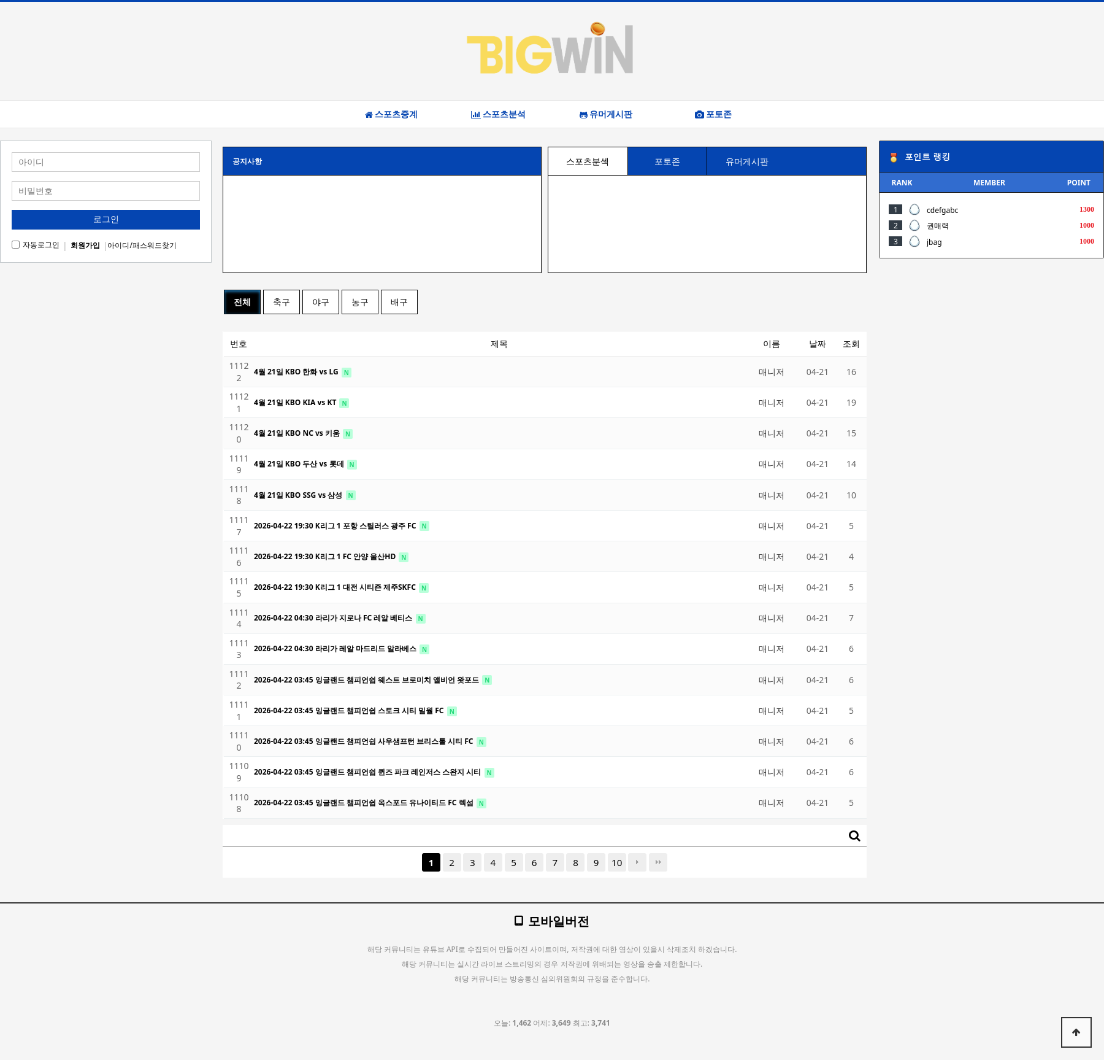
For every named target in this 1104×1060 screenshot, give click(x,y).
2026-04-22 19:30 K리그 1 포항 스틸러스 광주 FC (336, 525)
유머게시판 (606, 114)
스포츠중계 (391, 114)
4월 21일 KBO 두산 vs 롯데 (300, 463)
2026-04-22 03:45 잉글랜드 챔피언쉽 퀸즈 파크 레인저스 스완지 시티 (368, 772)
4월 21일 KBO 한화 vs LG (297, 371)
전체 (242, 302)
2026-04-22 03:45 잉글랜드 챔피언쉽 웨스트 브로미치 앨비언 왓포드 (367, 680)
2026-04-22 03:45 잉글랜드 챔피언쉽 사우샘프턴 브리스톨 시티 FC (364, 741)
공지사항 (247, 161)
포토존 (713, 114)
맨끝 (658, 862)
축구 (281, 302)
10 (616, 862)
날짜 (817, 343)
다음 (637, 862)
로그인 (106, 219)
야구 (320, 302)
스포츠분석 (498, 114)
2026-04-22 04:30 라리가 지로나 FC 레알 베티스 (334, 618)
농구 (360, 302)
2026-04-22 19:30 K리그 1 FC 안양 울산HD (325, 556)
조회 (851, 343)
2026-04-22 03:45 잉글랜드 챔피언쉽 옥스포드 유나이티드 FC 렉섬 (364, 802)
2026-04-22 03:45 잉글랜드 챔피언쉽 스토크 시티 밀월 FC (350, 710)
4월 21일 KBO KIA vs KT (296, 402)
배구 (399, 302)
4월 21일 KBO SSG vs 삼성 (299, 495)
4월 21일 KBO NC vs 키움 (298, 433)
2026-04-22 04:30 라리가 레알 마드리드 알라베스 (336, 648)
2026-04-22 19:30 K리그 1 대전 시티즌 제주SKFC (336, 587)
